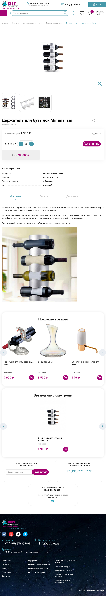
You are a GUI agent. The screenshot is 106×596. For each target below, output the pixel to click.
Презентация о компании (18, 528)
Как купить (6, 564)
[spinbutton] (26, 144)
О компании (6, 561)
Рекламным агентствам (38, 568)
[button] (31, 144)
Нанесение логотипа (63, 570)
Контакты (6, 576)
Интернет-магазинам (37, 572)
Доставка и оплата (9, 572)
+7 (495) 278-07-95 (79, 471)
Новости (5, 568)
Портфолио (32, 561)
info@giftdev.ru (49, 543)
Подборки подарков (63, 567)
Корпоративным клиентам (39, 564)
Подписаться (40, 472)
